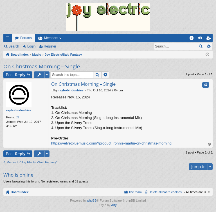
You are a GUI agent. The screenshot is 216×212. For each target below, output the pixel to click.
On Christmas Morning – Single (41, 66)
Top (209, 144)
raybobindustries (18, 110)
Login (31, 46)
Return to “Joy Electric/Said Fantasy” (32, 162)
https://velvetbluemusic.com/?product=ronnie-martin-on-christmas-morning (111, 143)
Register (50, 46)
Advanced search (208, 46)
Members (51, 38)
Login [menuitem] (201, 39)
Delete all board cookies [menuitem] (165, 192)
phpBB (91, 200)
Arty (114, 205)
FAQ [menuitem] (193, 39)
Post (15, 74)
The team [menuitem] (135, 192)
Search (13, 46)
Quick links (9, 39)
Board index (20, 192)
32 (17, 117)
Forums (26, 38)
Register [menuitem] (210, 39)
